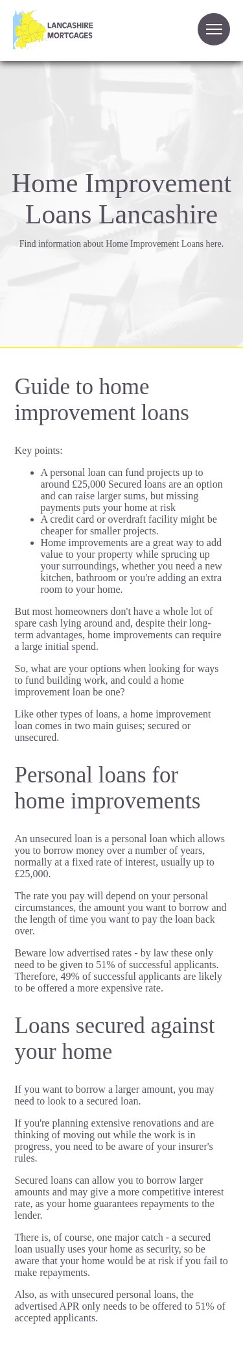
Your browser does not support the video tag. (144, 36)
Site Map (19, 1355)
